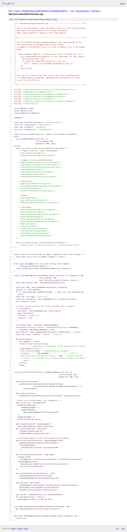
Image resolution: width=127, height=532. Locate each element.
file (54, 19)
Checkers (95, 11)
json (123, 529)
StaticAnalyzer (82, 11)
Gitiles (13, 529)
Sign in (122, 3)
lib (72, 11)
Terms (26, 529)
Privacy (19, 529)
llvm (10, 11)
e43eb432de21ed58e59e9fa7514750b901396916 (44, 11)
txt (117, 529)
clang (17, 11)
